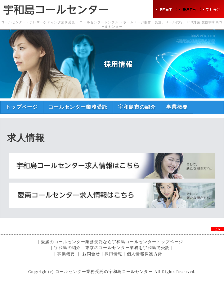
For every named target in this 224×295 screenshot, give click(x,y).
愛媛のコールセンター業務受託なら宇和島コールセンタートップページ (112, 242)
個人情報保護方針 (145, 254)
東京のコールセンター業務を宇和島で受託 (127, 248)
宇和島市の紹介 (137, 107)
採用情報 (113, 254)
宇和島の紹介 (67, 248)
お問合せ (91, 254)
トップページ (22, 107)
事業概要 (177, 107)
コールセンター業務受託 (78, 107)
